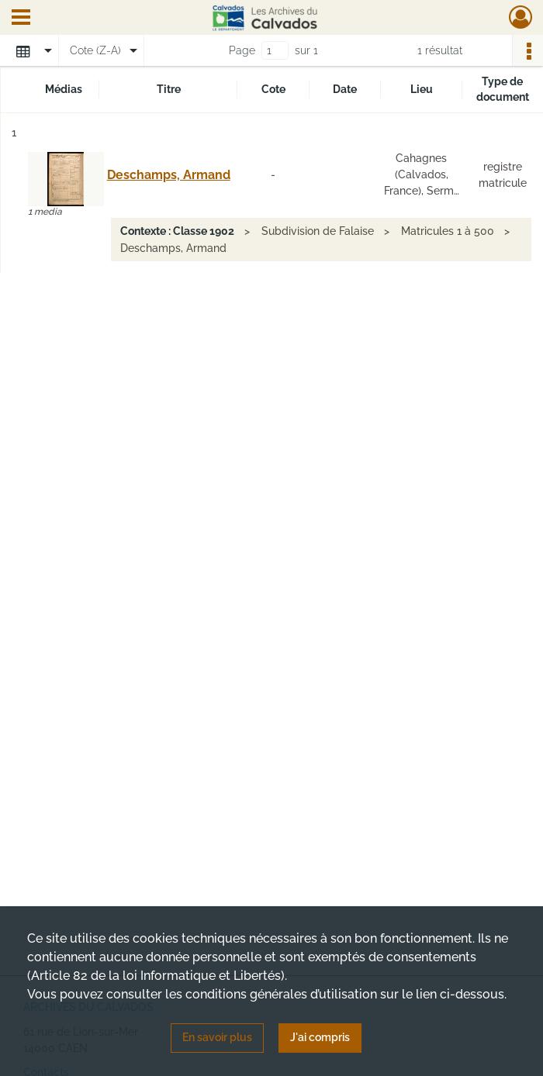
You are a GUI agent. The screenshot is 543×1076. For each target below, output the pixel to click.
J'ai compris (320, 1037)
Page (242, 50)
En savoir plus (217, 1037)
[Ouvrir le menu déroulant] (21, 18)
